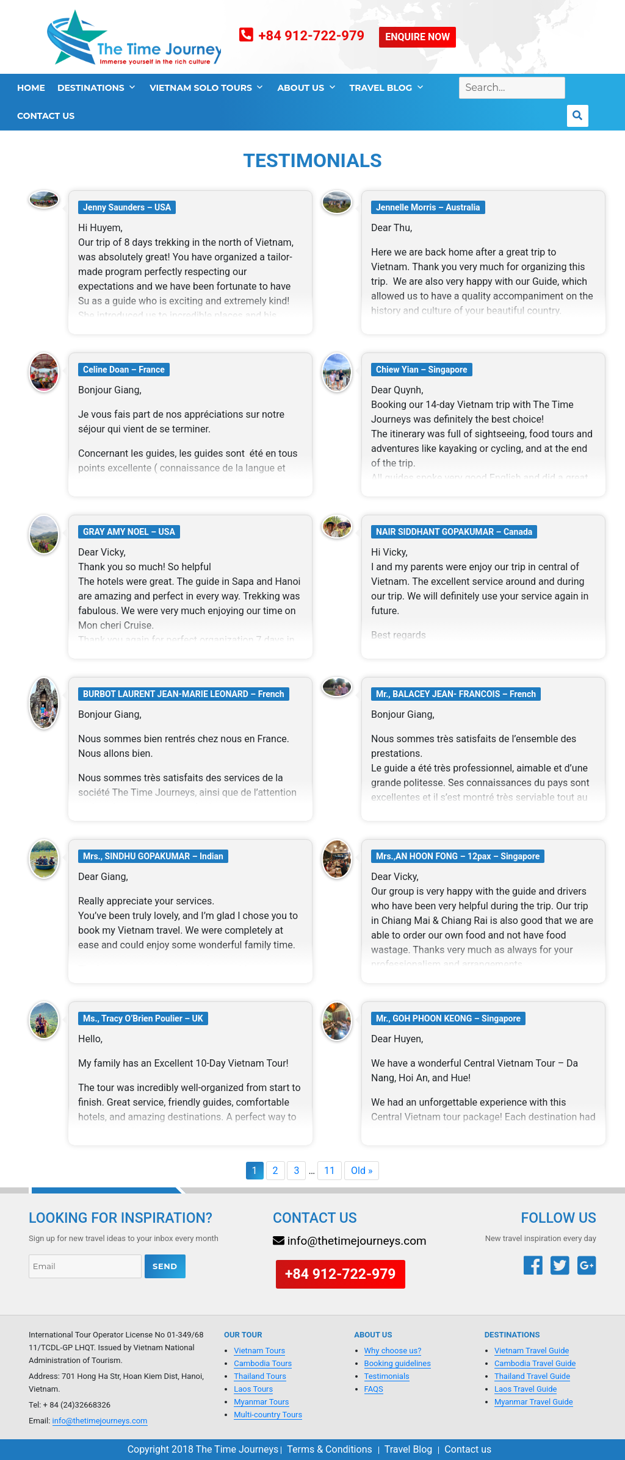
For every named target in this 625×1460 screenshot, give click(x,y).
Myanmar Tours (261, 1401)
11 (329, 1170)
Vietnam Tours (259, 1350)
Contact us (45, 115)
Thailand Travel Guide (532, 1376)
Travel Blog (381, 87)
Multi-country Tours (268, 1414)
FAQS (373, 1389)
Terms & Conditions (329, 1449)
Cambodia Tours (263, 1363)
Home (31, 87)
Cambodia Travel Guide (535, 1363)
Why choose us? (393, 1350)
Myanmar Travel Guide (533, 1401)
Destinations (91, 87)
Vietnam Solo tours (201, 87)
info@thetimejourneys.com (100, 1420)
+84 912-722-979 (312, 35)
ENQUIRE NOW (417, 37)
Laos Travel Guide (525, 1389)
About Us (300, 87)
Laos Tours (253, 1389)
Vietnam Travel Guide (531, 1350)
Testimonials (387, 1376)
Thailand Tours (260, 1376)
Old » (361, 1170)
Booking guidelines (397, 1363)
